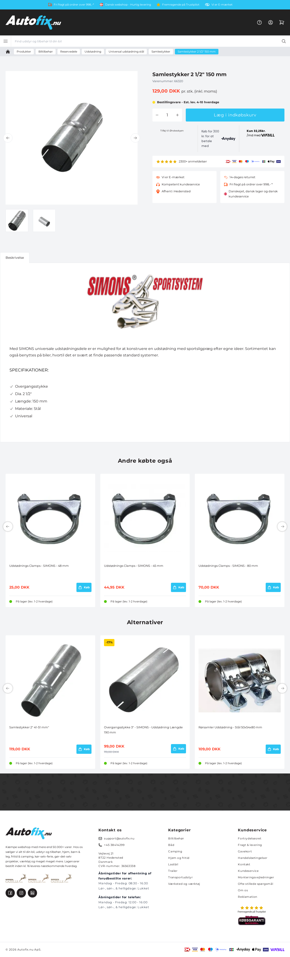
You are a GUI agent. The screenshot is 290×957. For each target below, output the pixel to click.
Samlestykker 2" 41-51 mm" (29, 727)
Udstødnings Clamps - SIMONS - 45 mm (133, 565)
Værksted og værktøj (184, 883)
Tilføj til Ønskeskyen (172, 130)
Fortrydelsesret (249, 838)
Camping (175, 851)
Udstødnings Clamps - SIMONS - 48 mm (39, 565)
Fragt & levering (250, 845)
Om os (243, 890)
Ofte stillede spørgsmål (255, 883)
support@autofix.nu (119, 838)
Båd (171, 845)
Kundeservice (248, 871)
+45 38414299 (114, 845)
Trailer (172, 871)
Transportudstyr (180, 877)
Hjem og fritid (178, 858)
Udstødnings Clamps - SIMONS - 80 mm (228, 565)
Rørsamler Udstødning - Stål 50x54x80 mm (230, 727)
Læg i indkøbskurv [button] (235, 115)
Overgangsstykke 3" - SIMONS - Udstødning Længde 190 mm (143, 730)
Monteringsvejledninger (256, 877)
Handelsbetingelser (252, 858)
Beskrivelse (15, 258)
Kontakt (244, 864)
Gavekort (245, 851)
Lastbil (173, 864)
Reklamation (247, 896)
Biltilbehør (176, 838)
